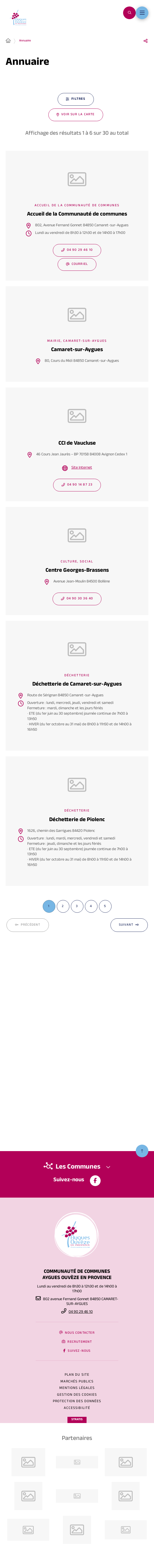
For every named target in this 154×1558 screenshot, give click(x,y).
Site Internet (81, 468)
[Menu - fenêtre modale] (142, 12)
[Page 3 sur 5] (77, 906)
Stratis (77, 1419)
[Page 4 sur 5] (91, 906)
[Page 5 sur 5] (105, 906)
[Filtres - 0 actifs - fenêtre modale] (76, 99)
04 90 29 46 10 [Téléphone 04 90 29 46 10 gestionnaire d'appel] (81, 1312)
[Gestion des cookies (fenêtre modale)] (77, 1395)
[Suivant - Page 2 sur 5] (129, 925)
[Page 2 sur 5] (63, 906)
